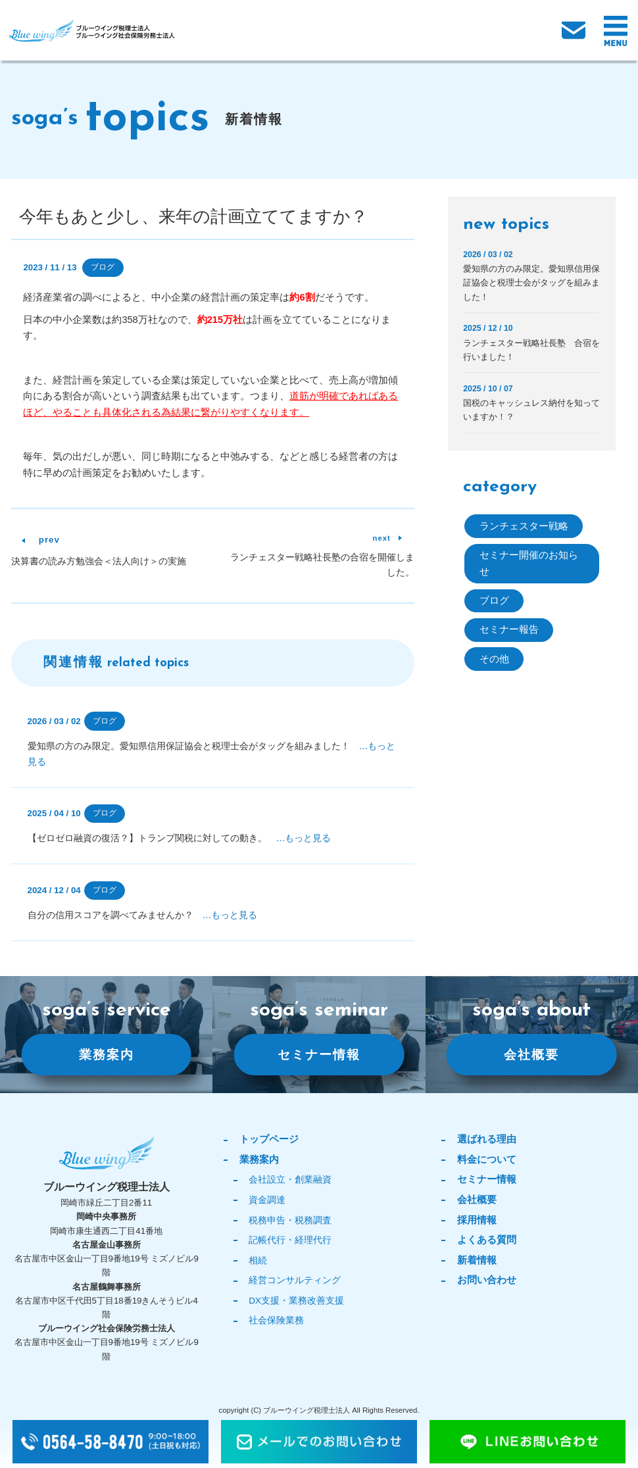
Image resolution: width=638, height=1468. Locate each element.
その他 (494, 659)
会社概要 (531, 1054)
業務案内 (106, 1054)
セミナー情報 (319, 1054)
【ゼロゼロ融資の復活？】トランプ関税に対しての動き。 (179, 838)
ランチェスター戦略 (523, 526)
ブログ (102, 267)
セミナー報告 (509, 629)
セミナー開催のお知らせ (528, 563)
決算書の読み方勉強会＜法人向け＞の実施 (98, 561)
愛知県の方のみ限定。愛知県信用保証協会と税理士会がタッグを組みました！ (531, 282)
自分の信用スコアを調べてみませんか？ (143, 915)
